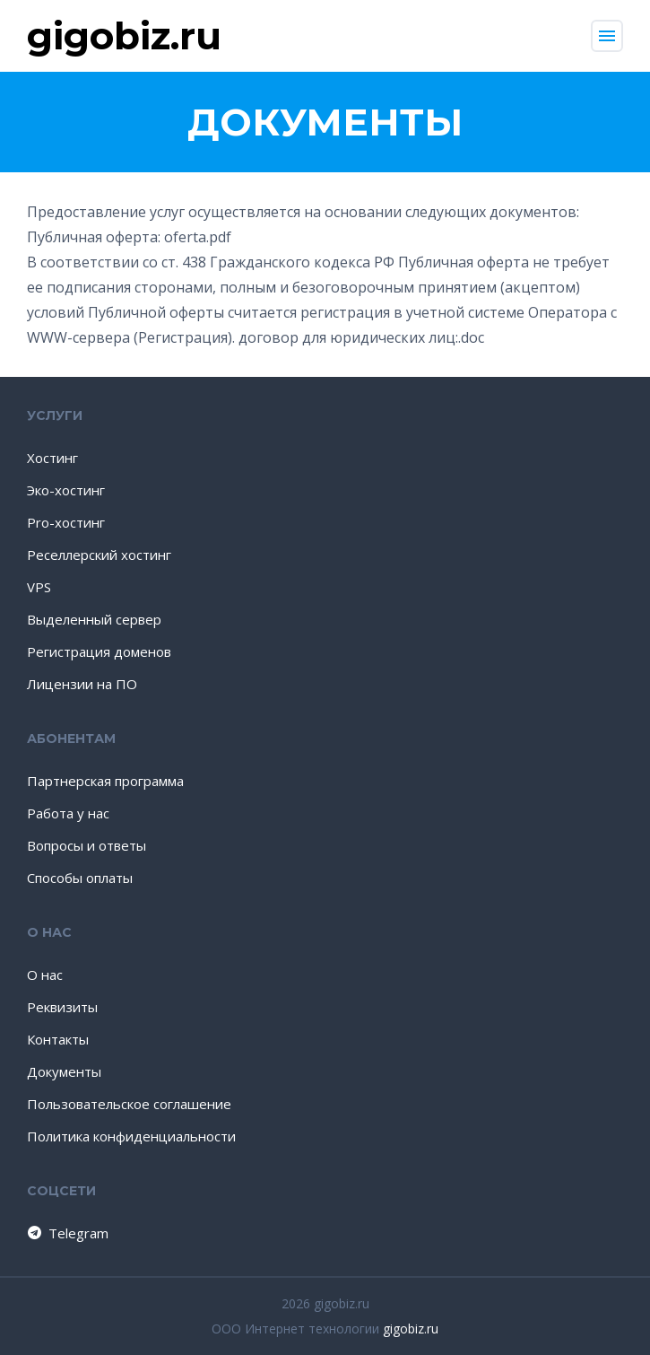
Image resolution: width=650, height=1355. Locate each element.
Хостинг (52, 458)
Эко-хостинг (66, 490)
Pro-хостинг (66, 522)
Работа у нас (68, 813)
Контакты (58, 1039)
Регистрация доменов (99, 651)
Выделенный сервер (94, 619)
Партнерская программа (105, 781)
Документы (64, 1071)
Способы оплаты (80, 878)
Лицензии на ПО (82, 684)
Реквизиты (62, 1007)
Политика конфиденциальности (131, 1136)
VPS (39, 587)
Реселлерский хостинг (99, 555)
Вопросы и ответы (86, 845)
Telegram (66, 1233)
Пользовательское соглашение (129, 1104)
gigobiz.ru (410, 1328)
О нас (45, 974)
